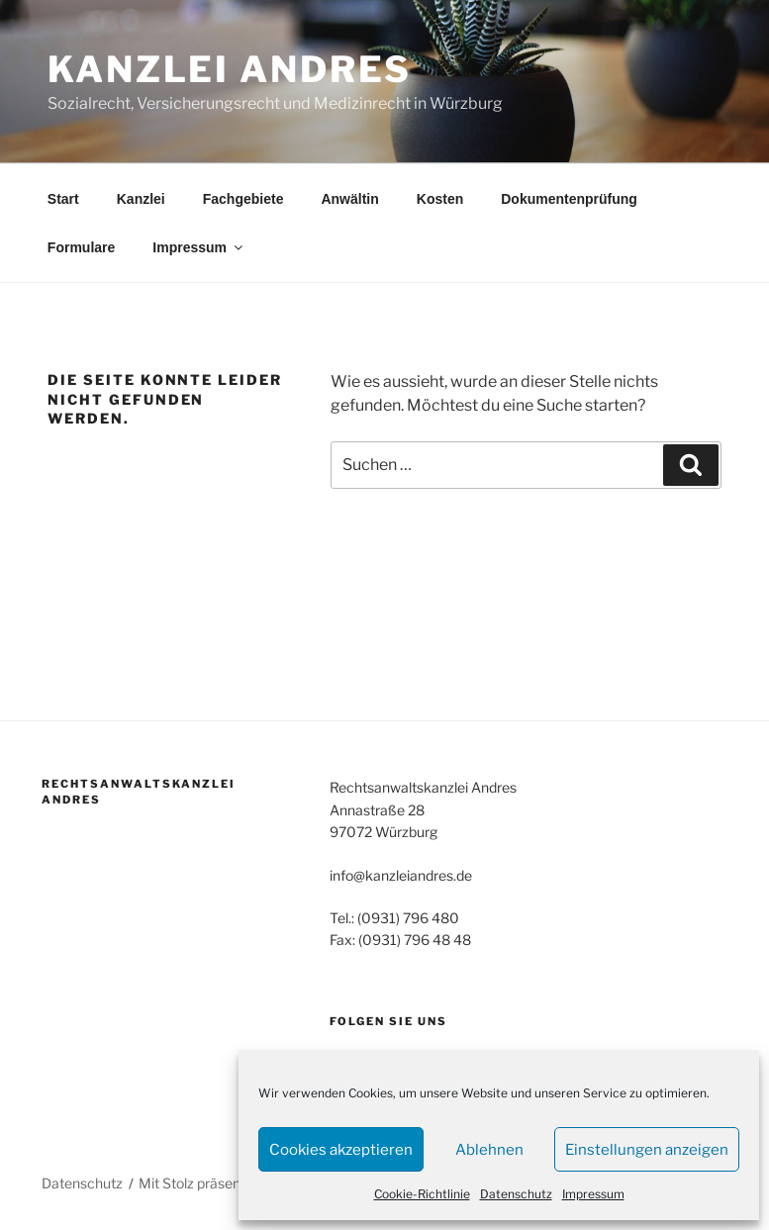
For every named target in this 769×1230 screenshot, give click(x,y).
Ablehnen (489, 1150)
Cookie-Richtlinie (422, 1193)
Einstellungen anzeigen (646, 1150)
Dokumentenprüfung (569, 199)
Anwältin (349, 199)
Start (63, 199)
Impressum (593, 1193)
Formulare (81, 247)
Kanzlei (141, 199)
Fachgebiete (243, 199)
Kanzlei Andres (230, 69)
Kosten (440, 199)
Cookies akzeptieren (341, 1150)
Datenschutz (516, 1193)
